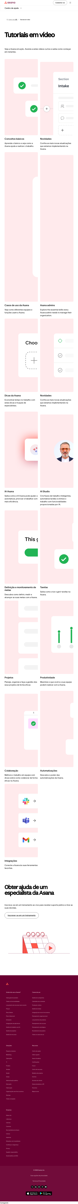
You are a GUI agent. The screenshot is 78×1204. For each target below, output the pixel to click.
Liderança (8, 1119)
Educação (8, 1084)
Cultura (8, 1133)
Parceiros (34, 1087)
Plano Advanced (10, 1016)
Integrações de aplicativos (13, 1023)
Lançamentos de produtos (39, 1019)
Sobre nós (8, 1115)
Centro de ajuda (12, 19)
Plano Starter (9, 1012)
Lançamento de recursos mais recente (16, 1005)
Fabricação (9, 1087)
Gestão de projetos (11, 1030)
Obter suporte (35, 1054)
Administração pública (12, 1080)
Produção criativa (36, 1005)
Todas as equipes (10, 1098)
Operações (9, 1058)
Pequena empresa (11, 1051)
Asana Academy (36, 1058)
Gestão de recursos (11, 1034)
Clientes (8, 1122)
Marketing (8, 1054)
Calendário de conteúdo (38, 1001)
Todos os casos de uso (38, 1034)
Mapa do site (35, 1091)
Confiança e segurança (12, 1144)
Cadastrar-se (60, 3)
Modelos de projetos (37, 1073)
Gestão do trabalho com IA (13, 1027)
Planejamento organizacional (39, 1016)
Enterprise (8, 1019)
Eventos (34, 1076)
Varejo (7, 1076)
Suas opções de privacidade (39, 1175)
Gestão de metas (36, 1008)
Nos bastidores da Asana (12, 1130)
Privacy (8, 1148)
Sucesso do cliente (37, 1080)
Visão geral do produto (12, 997)
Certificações (35, 1062)
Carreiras (8, 1126)
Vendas (8, 1069)
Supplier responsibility (12, 1152)
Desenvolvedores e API (38, 1084)
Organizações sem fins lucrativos (15, 1091)
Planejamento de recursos (39, 1023)
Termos (35, 1181)
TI (6, 1062)
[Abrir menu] (70, 2)
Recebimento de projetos (38, 1030)
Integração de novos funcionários (41, 1012)
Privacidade (41, 1181)
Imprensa (8, 1137)
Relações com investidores (13, 1141)
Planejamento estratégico (39, 1027)
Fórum (33, 1065)
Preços (8, 1008)
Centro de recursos (37, 1069)
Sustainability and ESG (12, 1155)
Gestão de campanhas (38, 997)
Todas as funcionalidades (13, 1001)
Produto (8, 1065)
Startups (8, 1095)
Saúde (7, 1073)
